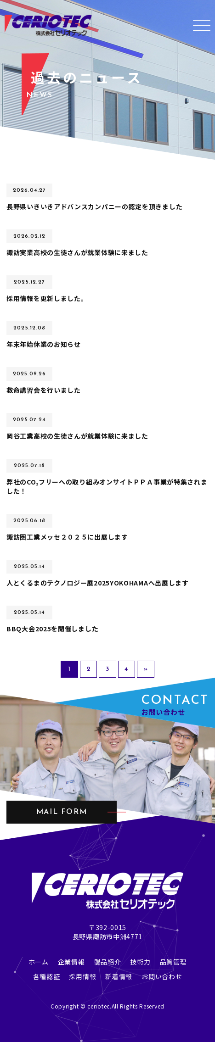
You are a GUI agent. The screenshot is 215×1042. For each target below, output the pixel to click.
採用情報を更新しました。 (46, 298)
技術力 (140, 961)
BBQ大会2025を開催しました (52, 628)
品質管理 (173, 961)
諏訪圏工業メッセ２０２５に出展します (67, 536)
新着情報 (118, 976)
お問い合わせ (161, 976)
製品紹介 (107, 961)
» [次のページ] (146, 669)
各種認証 (46, 976)
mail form (61, 812)
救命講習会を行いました (43, 390)
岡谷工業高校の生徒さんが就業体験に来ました (77, 435)
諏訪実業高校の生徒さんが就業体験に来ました (77, 252)
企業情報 (71, 961)
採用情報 (82, 976)
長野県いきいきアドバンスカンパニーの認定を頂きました (94, 206)
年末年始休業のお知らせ (43, 344)
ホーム (38, 961)
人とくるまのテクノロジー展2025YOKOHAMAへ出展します (97, 582)
